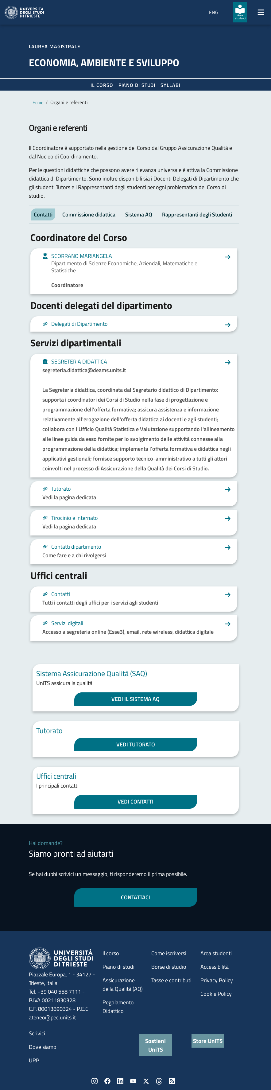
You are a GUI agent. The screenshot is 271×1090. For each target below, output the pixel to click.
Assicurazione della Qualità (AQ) (123, 984)
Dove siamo (42, 1047)
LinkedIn (120, 1081)
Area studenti (216, 953)
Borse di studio (168, 967)
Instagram (95, 1081)
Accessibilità (214, 967)
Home (38, 102)
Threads (159, 1081)
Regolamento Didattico (118, 1006)
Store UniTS (208, 1040)
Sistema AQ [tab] (138, 214)
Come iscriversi (168, 953)
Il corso (102, 85)
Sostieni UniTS (155, 1045)
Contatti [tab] (43, 214)
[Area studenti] (240, 12)
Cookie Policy (216, 994)
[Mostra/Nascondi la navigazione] (260, 12)
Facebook (107, 1081)
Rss (172, 1081)
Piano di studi (118, 967)
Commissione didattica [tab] (88, 214)
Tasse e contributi (171, 980)
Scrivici (37, 1033)
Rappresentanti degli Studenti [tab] (197, 214)
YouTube (133, 1081)
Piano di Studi (137, 85)
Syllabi (170, 85)
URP (34, 1060)
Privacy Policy (216, 980)
